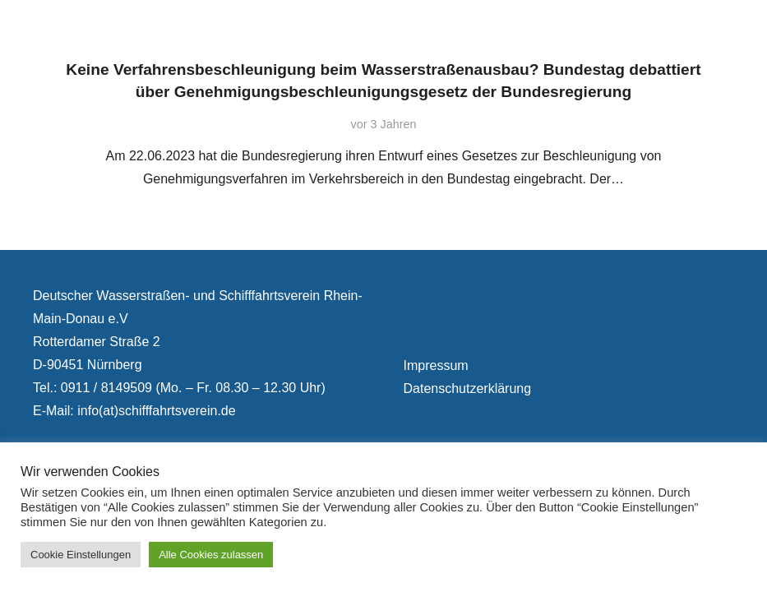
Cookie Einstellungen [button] (80, 554)
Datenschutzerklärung (468, 388)
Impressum (436, 365)
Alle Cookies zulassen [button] (211, 554)
